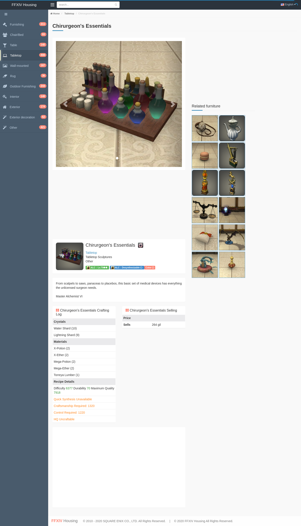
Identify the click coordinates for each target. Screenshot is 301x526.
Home (56, 13)
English (288, 4)
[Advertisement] (118, 205)
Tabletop (69, 13)
